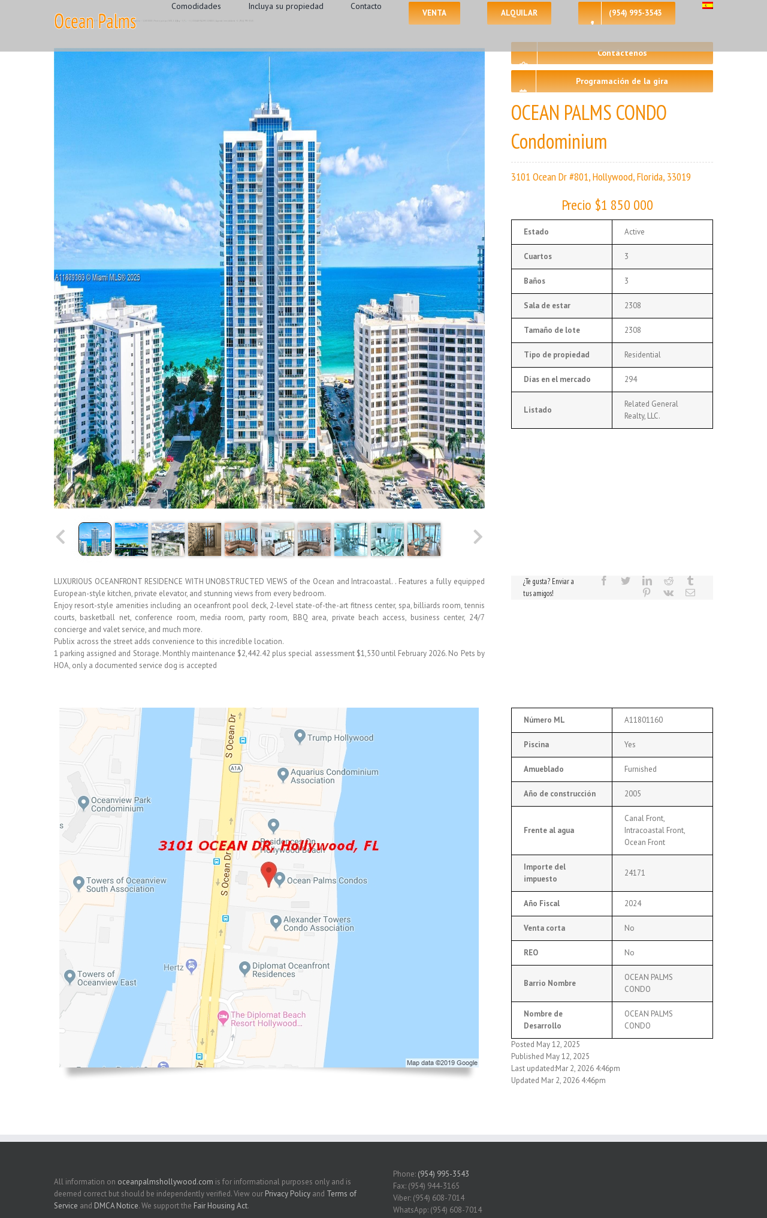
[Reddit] (669, 580)
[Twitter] (625, 580)
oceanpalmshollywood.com (165, 1182)
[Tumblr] (690, 580)
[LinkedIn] (647, 580)
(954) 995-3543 (443, 1174)
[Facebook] (604, 580)
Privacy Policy (287, 1194)
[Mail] (690, 592)
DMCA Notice (116, 1206)
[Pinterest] (646, 592)
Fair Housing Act (220, 1206)
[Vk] (668, 592)
